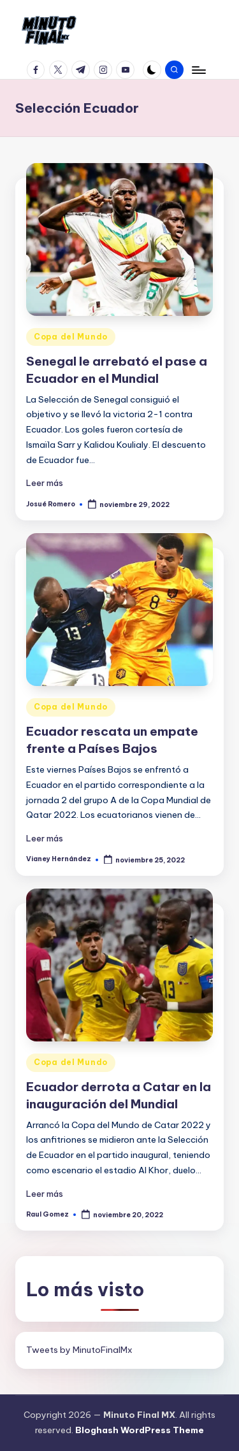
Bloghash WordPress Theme (139, 1430)
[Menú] (198, 69)
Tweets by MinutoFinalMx (79, 1349)
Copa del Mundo (71, 336)
